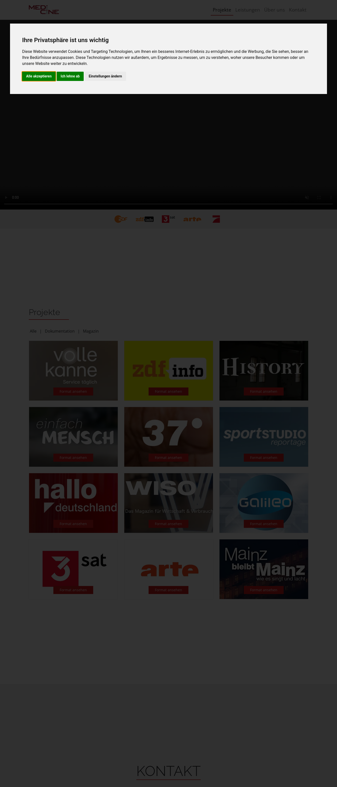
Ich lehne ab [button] (70, 76)
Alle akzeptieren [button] (39, 76)
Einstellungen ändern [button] (105, 76)
